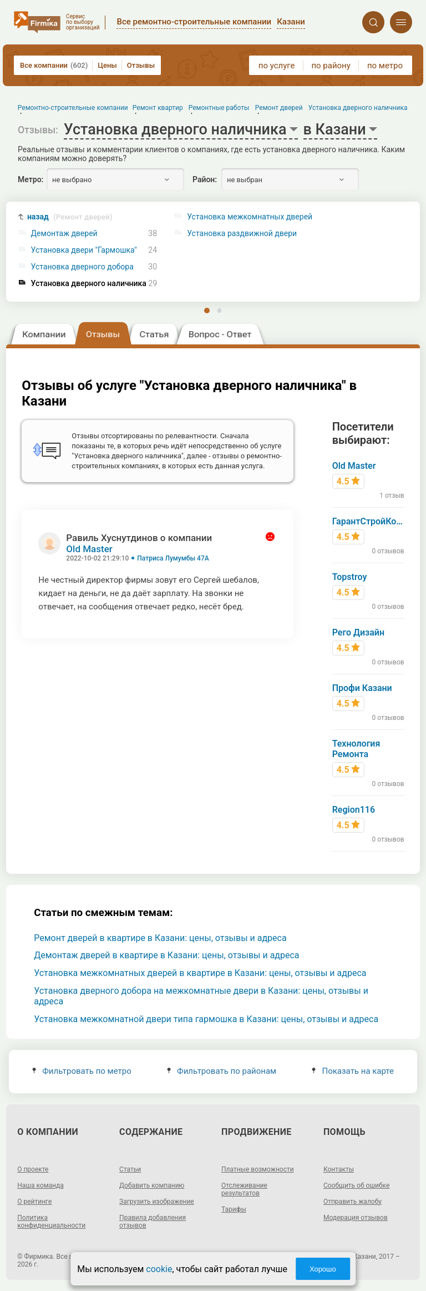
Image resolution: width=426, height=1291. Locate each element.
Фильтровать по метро (81, 1071)
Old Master (89, 548)
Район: (204, 179)
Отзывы (141, 65)
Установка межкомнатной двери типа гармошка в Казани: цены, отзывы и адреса (206, 1019)
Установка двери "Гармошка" (84, 250)
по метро (385, 66)
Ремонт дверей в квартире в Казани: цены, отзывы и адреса (160, 938)
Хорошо (323, 1269)
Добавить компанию (151, 1185)
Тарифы (233, 1209)
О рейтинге (34, 1201)
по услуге (276, 66)
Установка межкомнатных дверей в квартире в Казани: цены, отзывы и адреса (200, 973)
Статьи (130, 1169)
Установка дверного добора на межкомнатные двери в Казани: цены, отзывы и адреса (201, 996)
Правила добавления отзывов (152, 1221)
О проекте (32, 1169)
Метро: (30, 179)
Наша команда (40, 1185)
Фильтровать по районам (221, 1071)
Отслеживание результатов (244, 1189)
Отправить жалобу (352, 1201)
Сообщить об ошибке (356, 1185)
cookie (159, 1269)
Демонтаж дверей (64, 233)
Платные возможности (257, 1169)
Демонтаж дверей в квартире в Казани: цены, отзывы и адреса (166, 955)
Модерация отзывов (355, 1218)
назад (70, 217)
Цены (107, 65)
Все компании (54, 65)
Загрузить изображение (156, 1201)
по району (330, 66)
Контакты (338, 1169)
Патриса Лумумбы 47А (173, 558)
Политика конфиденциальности (51, 1221)
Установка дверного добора (82, 267)
